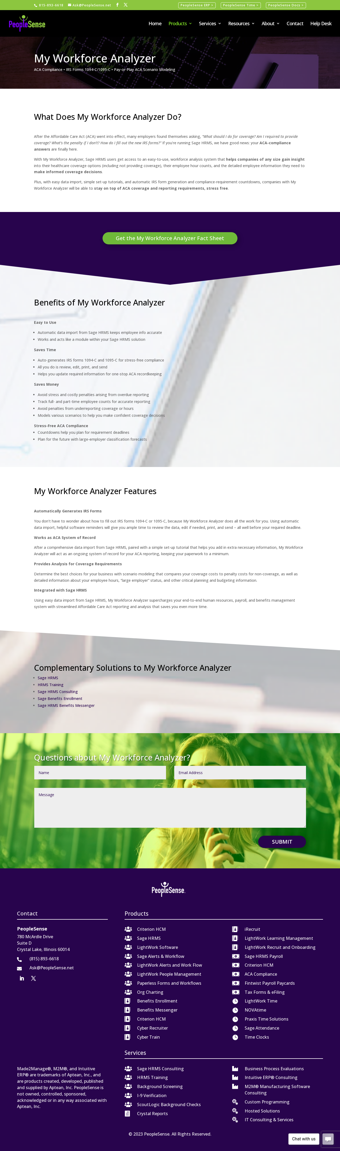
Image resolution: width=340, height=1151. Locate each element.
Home (155, 24)
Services (207, 24)
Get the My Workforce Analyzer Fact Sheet (170, 238)
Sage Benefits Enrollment (60, 698)
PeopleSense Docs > (286, 5)
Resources (238, 24)
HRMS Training (50, 684)
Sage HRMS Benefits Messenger (66, 705)
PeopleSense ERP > (197, 5)
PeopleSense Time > (240, 5)
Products (177, 24)
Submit (282, 841)
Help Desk (321, 24)
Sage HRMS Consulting (58, 691)
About (268, 24)
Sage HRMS (48, 677)
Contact (295, 24)
